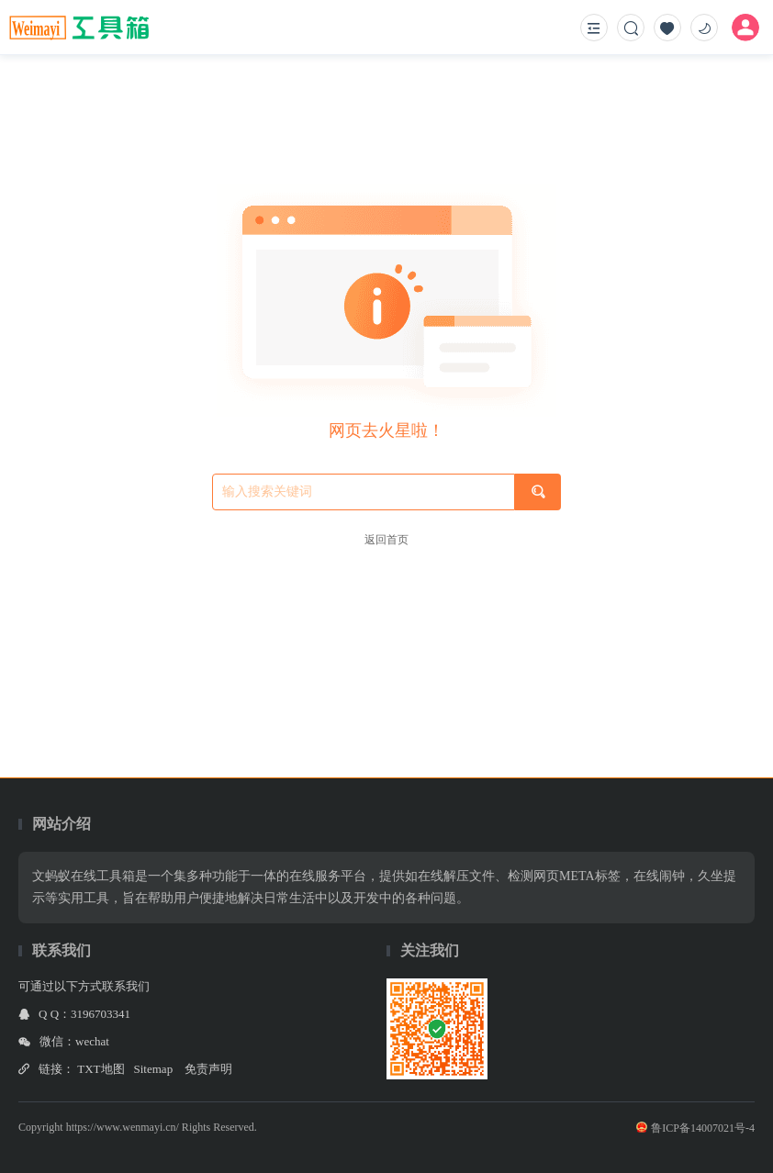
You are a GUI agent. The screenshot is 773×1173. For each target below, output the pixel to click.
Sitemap (154, 1069)
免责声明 (208, 1069)
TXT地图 (100, 1069)
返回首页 (386, 539)
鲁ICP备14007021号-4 (695, 1128)
